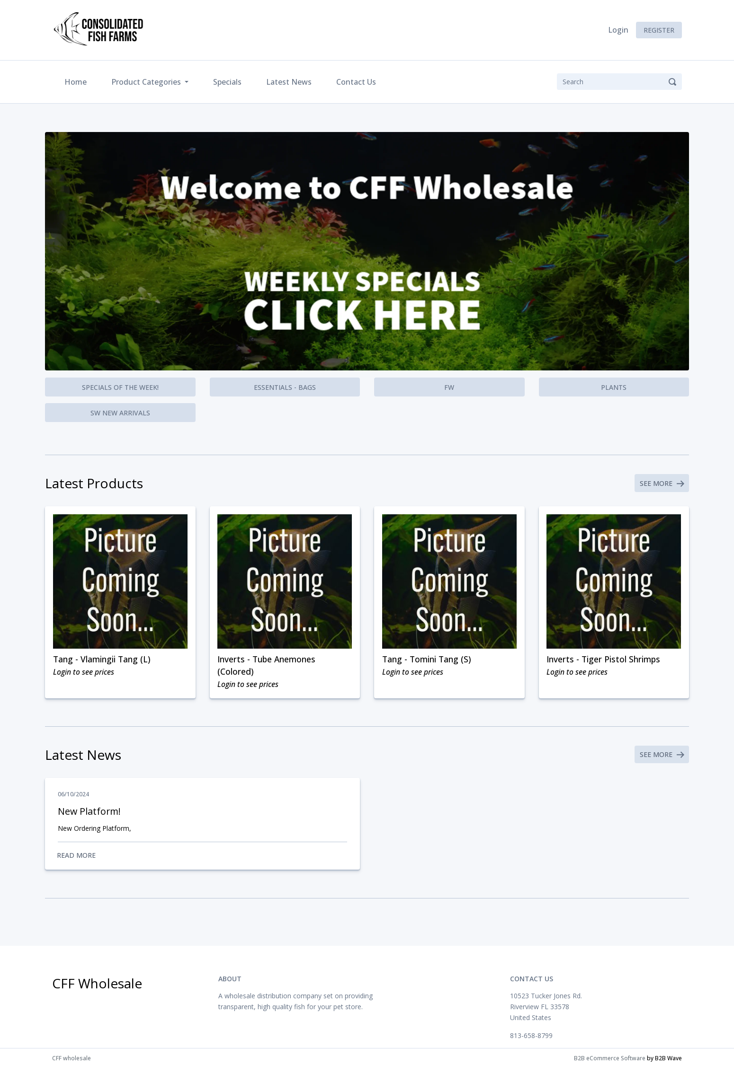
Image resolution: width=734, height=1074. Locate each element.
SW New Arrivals (120, 412)
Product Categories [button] (147, 82)
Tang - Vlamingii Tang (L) (103, 661)
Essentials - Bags (285, 387)
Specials (227, 82)
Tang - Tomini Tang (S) (428, 661)
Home (77, 81)
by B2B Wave (664, 1064)
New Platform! (90, 815)
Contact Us (356, 82)
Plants (614, 387)
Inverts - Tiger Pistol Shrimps (605, 661)
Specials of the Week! (120, 387)
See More (661, 483)
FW (449, 387)
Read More (202, 860)
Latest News (289, 82)
